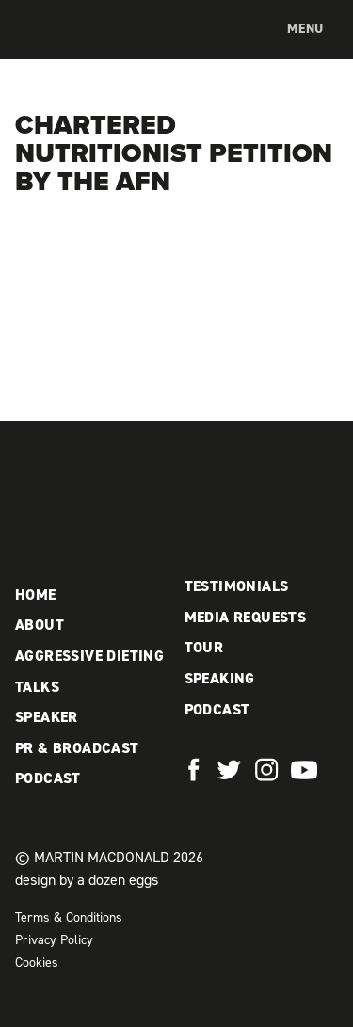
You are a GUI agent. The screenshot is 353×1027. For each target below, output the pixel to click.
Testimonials (237, 586)
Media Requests (246, 617)
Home (35, 594)
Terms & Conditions (68, 917)
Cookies (36, 962)
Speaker (46, 717)
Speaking (220, 678)
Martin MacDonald (97, 48)
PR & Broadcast (77, 748)
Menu (305, 29)
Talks (37, 687)
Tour (204, 647)
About (39, 624)
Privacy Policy (54, 940)
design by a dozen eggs (86, 880)
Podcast (48, 778)
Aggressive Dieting (89, 656)
